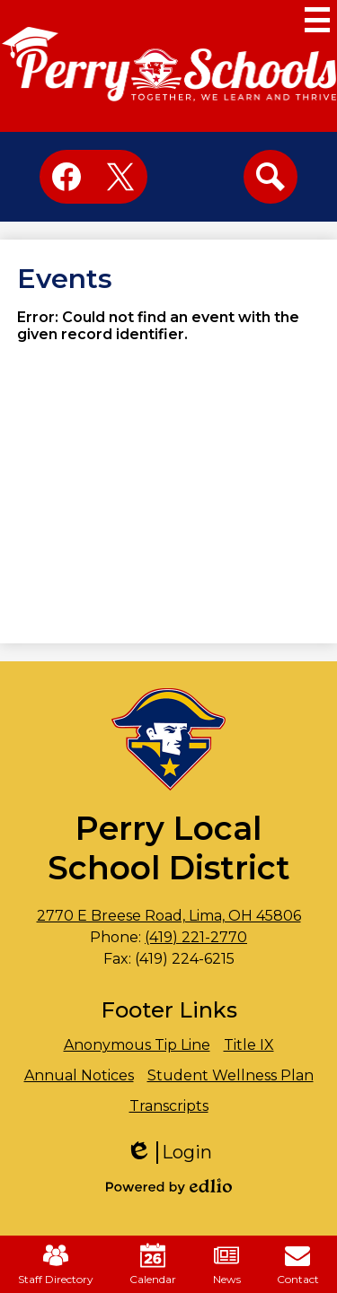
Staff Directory (55, 1264)
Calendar (152, 1264)
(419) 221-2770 (196, 937)
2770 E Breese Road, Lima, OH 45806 (169, 915)
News (227, 1264)
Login (169, 1152)
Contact (298, 1264)
